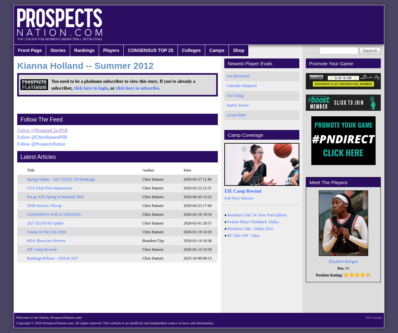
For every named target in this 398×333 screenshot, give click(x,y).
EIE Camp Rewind (41, 249)
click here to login (91, 88)
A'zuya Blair (236, 115)
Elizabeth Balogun (343, 261)
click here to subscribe (137, 88)
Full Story (232, 198)
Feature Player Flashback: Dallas (253, 222)
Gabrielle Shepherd (241, 85)
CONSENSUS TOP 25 (150, 50)
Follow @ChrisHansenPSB (42, 137)
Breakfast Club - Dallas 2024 (250, 228)
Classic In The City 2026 (46, 232)
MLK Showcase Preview (46, 240)
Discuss (247, 198)
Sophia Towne (237, 105)
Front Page (30, 50)
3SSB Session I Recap (44, 205)
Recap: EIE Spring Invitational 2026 (55, 197)
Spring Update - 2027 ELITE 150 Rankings (61, 179)
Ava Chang (234, 95)
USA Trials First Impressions (49, 188)
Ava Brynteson (237, 76)
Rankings (84, 50)
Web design (374, 317)
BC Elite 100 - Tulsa (244, 235)
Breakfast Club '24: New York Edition (257, 215)
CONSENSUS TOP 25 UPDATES (54, 214)
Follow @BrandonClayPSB (42, 130)
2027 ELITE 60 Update (45, 223)
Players (111, 50)
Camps (217, 50)
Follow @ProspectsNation (41, 144)
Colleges (191, 50)
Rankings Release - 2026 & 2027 (53, 258)
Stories (58, 50)
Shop (238, 50)
